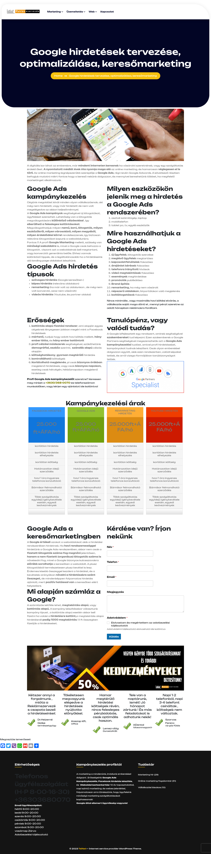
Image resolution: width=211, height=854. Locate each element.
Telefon (113, 562)
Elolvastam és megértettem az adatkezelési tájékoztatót (140, 624)
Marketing (54, 11)
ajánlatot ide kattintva (83, 386)
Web (92, 11)
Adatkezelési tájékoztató (31, 834)
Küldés (114, 636)
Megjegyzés (115, 592)
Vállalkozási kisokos (149, 787)
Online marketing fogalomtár (155, 781)
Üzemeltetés (75, 11)
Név (110, 547)
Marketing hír (146, 774)
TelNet (82, 848)
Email (111, 577)
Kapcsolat (107, 11)
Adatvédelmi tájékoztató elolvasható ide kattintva (136, 629)
